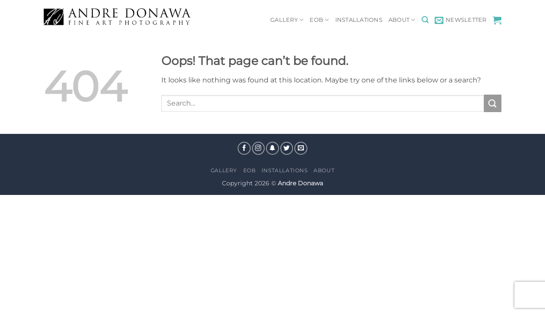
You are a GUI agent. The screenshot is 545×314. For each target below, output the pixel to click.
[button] (425, 19)
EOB (319, 20)
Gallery (286, 20)
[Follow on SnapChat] (272, 148)
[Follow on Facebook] (244, 148)
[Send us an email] (300, 148)
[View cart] (497, 20)
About (402, 20)
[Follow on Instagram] (258, 148)
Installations (358, 20)
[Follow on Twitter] (286, 148)
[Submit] (492, 103)
